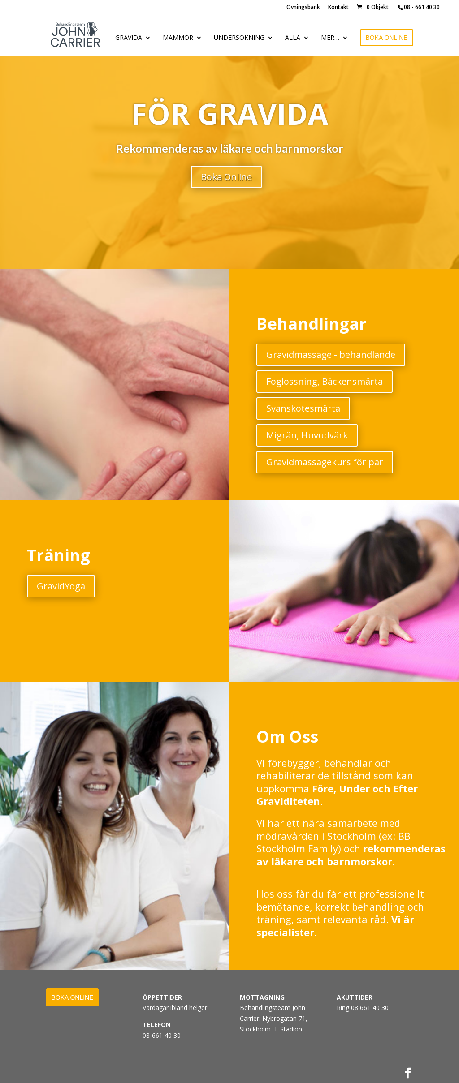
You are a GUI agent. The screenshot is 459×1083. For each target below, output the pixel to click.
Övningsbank (303, 7)
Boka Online (226, 177)
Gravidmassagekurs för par (324, 462)
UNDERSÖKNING (239, 38)
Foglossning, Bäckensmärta (324, 381)
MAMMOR (178, 38)
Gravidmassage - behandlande (330, 354)
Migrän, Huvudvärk (307, 435)
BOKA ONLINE (386, 37)
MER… (330, 38)
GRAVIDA (128, 38)
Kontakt (338, 7)
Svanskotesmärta (303, 408)
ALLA (292, 38)
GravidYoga (61, 586)
